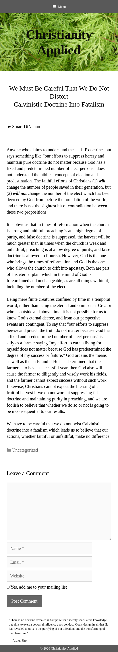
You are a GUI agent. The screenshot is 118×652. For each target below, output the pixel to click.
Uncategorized (25, 450)
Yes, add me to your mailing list (37, 587)
